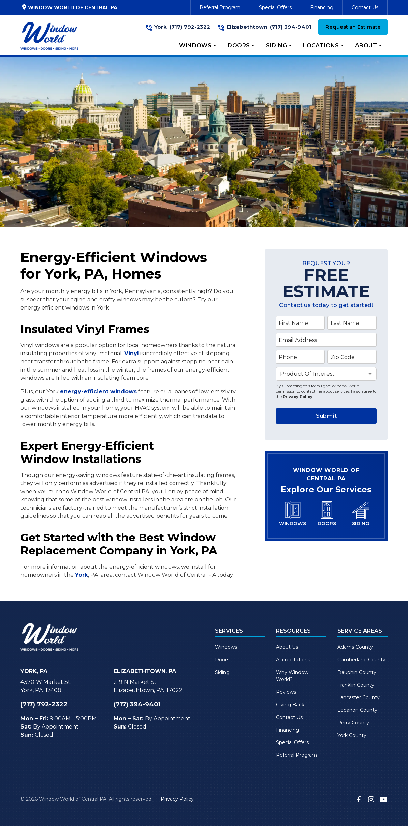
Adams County (355, 647)
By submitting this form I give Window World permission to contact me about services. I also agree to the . (326, 391)
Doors (222, 660)
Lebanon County (357, 710)
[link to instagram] (371, 799)
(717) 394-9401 (290, 27)
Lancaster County (358, 697)
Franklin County (355, 685)
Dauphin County (356, 672)
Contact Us (365, 7)
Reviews (286, 692)
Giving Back (290, 705)
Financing (321, 7)
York (81, 575)
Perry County (353, 723)
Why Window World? (292, 675)
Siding (222, 672)
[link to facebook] (359, 799)
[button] (198, 45)
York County (351, 735)
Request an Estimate (353, 27)
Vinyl (131, 353)
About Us (287, 647)
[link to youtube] (383, 799)
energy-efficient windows (98, 391)
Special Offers (275, 7)
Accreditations (293, 660)
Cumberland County (361, 660)
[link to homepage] (49, 36)
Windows (226, 647)
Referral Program (220, 7)
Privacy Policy (297, 396)
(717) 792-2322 (190, 27)
